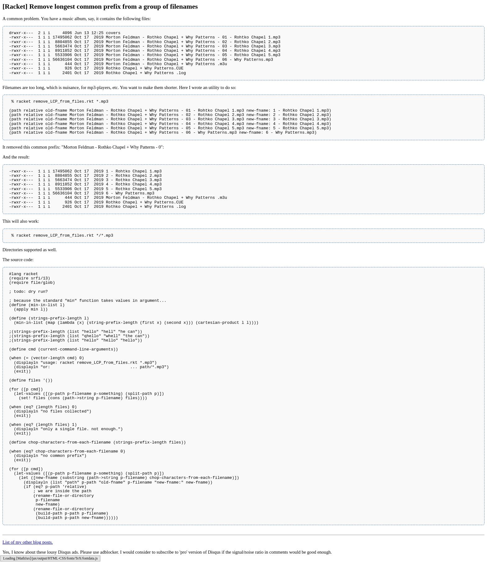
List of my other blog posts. (27, 542)
